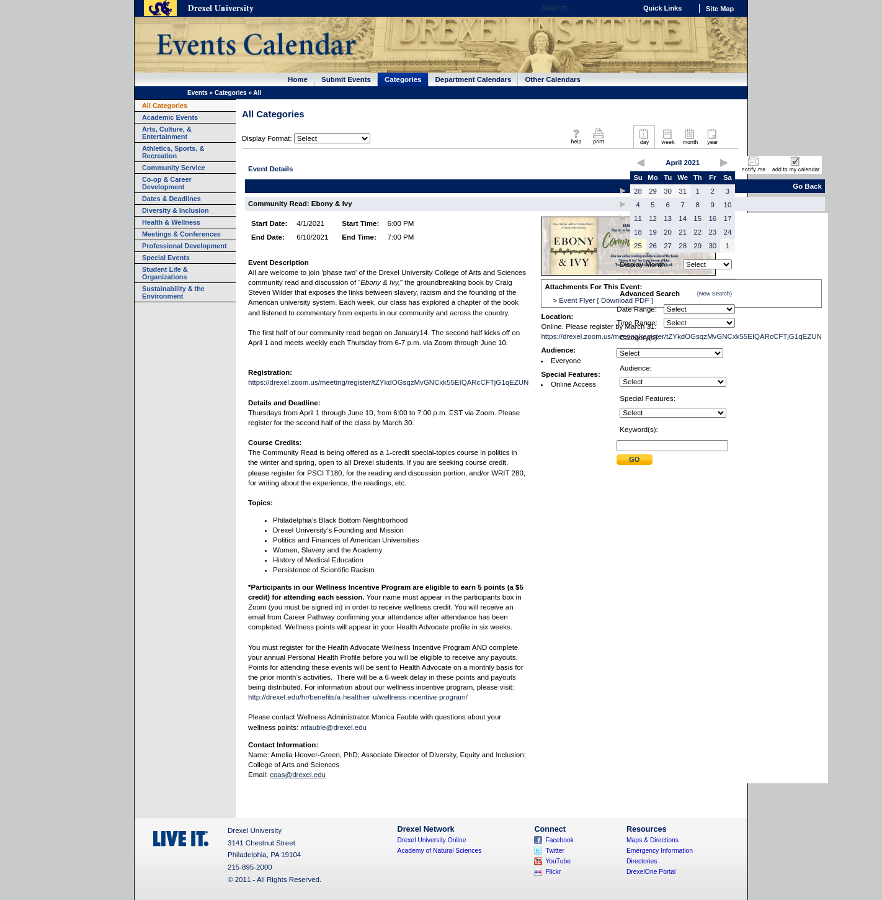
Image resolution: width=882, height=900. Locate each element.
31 (683, 191)
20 (668, 232)
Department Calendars (473, 79)
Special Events (166, 257)
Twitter (554, 850)
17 (728, 218)
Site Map (720, 8)
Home (298, 79)
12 (653, 218)
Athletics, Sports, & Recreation (173, 152)
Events (197, 92)
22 (697, 232)
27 (668, 246)
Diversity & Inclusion (175, 210)
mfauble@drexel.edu (334, 727)
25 (638, 246)
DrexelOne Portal (650, 871)
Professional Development (184, 246)
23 (712, 232)
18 (638, 232)
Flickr (553, 871)
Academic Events (170, 117)
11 (638, 218)
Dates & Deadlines (171, 198)
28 (638, 191)
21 (683, 232)
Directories (641, 861)
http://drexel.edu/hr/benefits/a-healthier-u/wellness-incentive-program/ (358, 697)
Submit (635, 459)
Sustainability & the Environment (173, 292)
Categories (403, 79)
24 (728, 232)
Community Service (173, 167)
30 (668, 191)
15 (697, 218)
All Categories (164, 105)
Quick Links (662, 8)
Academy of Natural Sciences (440, 850)
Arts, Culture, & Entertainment (167, 132)
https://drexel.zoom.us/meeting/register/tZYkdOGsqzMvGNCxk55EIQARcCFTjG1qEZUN (388, 382)
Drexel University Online (432, 840)
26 (653, 246)
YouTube (558, 861)
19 (653, 232)
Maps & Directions (652, 840)
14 (683, 218)
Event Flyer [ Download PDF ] (606, 300)
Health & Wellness (171, 222)
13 (668, 218)
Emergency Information (659, 850)
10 (728, 205)
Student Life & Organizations (165, 273)
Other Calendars (553, 79)
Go (624, 8)
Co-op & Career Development (167, 183)
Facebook (559, 840)
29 (653, 191)
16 (712, 218)
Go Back (807, 186)
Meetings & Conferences (181, 234)
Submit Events (346, 79)
